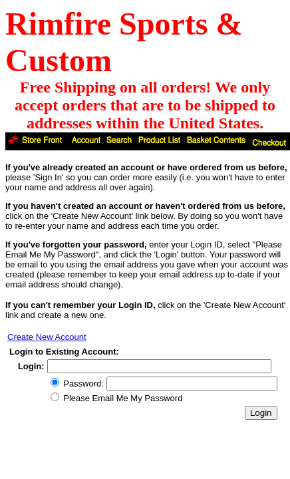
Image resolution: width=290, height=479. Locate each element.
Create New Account (46, 337)
